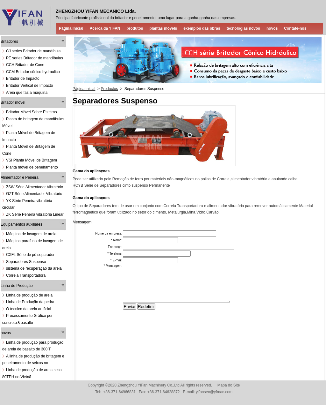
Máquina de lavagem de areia (29, 234)
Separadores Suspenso (24, 261)
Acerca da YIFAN (105, 28)
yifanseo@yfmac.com (214, 392)
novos (272, 28)
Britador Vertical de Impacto (27, 85)
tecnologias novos (243, 28)
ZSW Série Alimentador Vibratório (32, 187)
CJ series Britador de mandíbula (31, 51)
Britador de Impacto (20, 78)
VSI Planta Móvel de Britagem (29, 160)
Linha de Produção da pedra (28, 302)
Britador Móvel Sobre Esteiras (29, 112)
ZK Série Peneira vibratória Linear (33, 214)
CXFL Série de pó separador (28, 254)
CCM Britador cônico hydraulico (31, 72)
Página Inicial (71, 28)
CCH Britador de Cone (23, 65)
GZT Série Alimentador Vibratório (32, 193)
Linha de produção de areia (29, 295)
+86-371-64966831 (119, 392)
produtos (135, 28)
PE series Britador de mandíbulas (32, 58)
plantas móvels (163, 28)
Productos (109, 88)
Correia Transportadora (24, 275)
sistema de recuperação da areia (32, 268)
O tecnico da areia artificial (26, 309)
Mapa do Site (228, 385)
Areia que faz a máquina (24, 92)
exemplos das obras (201, 28)
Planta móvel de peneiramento (30, 167)
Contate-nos (295, 28)
